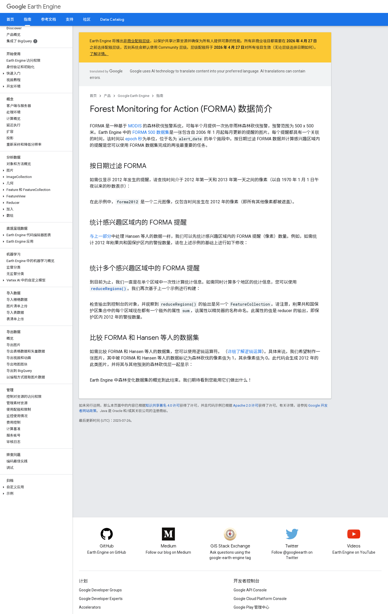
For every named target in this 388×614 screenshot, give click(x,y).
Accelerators (90, 607)
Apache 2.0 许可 (245, 405)
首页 (10, 19)
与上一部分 (100, 236)
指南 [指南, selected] (27, 19)
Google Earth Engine (133, 96)
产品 (107, 96)
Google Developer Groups (100, 590)
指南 (159, 96)
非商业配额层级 (136, 41)
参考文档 (48, 19)
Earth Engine (33, 6)
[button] (35, 73)
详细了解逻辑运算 (244, 351)
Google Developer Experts (101, 598)
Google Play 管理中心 (251, 607)
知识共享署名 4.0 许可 (163, 405)
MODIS (135, 125)
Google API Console (250, 590)
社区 (87, 19)
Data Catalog (112, 19)
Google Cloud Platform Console (260, 598)
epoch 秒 (133, 138)
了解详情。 (99, 54)
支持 (69, 19)
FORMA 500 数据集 (150, 132)
